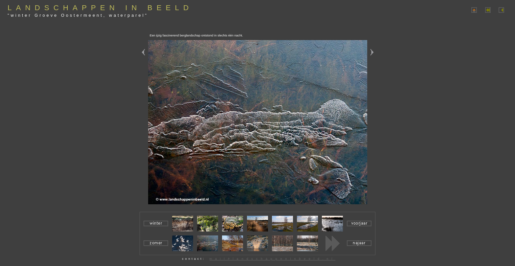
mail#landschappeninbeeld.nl (272, 258)
